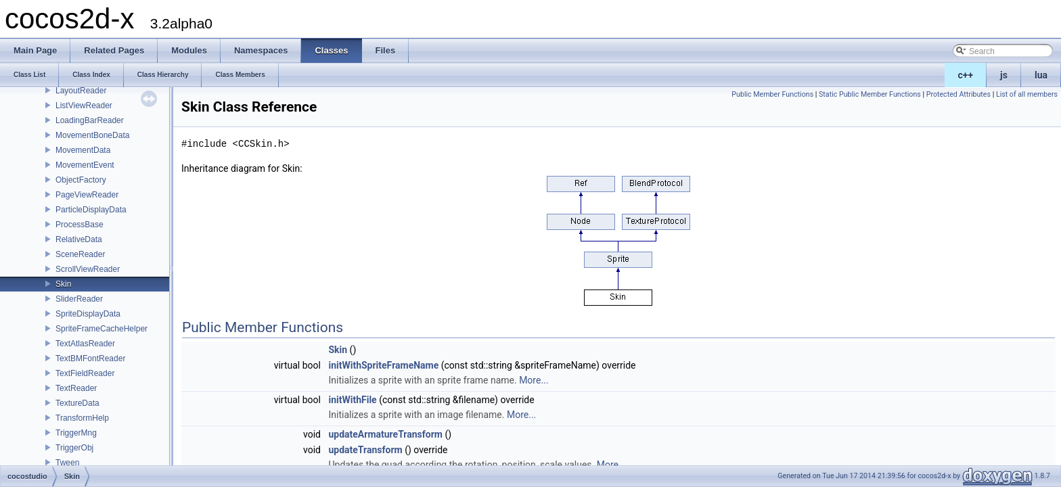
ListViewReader (83, 105)
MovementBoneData (92, 135)
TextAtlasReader (85, 343)
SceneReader (80, 254)
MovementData (82, 150)
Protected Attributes (958, 94)
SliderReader (79, 299)
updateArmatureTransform (385, 434)
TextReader (76, 388)
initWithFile (352, 399)
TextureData (77, 403)
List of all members (1027, 94)
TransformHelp (82, 418)
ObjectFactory (80, 180)
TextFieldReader (84, 373)
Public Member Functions (772, 94)
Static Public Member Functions (870, 94)
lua (1041, 75)
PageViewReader (86, 195)
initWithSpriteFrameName (383, 365)
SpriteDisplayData (87, 314)
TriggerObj (74, 448)
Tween (67, 462)
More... (533, 380)
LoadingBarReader (89, 120)
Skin (63, 284)
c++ (966, 75)
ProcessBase (79, 224)
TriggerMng (76, 433)
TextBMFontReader (90, 358)
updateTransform (365, 449)
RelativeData (78, 239)
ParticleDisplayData (91, 209)
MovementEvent (84, 165)
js (1004, 75)
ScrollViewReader (87, 269)
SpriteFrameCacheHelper (101, 328)
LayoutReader (80, 90)
